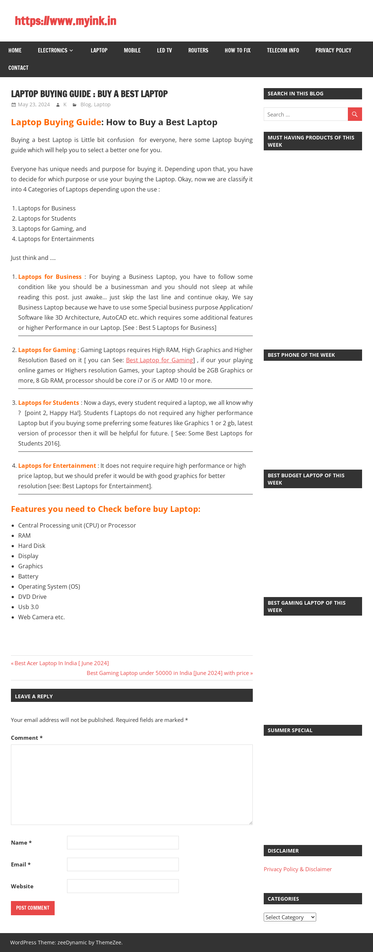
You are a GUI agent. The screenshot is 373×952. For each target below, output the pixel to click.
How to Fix (238, 50)
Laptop (99, 50)
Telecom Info (283, 50)
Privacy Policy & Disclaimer (298, 869)
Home (14, 50)
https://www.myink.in (65, 20)
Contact (18, 68)
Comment (27, 737)
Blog (86, 104)
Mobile (132, 50)
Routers (198, 50)
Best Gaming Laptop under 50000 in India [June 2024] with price (168, 672)
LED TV (164, 50)
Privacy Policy (333, 50)
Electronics (52, 50)
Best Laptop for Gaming (159, 360)
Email (21, 864)
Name (21, 842)
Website (22, 886)
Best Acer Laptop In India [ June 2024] (61, 663)
